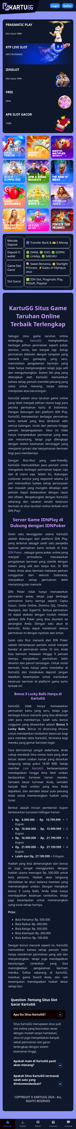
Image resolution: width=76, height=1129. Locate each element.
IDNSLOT (12, 69)
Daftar (67, 5)
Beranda (8, 1123)
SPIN (8, 101)
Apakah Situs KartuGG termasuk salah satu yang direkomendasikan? (38, 1080)
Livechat (68, 1123)
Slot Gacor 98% (14, 33)
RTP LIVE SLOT (16, 47)
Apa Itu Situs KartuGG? (38, 1015)
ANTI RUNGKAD (14, 54)
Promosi (53, 1123)
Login (55, 5)
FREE (9, 92)
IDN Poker (15, 552)
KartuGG (35, 340)
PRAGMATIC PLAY (19, 24)
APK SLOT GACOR (19, 114)
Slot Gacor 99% (14, 78)
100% (9, 123)
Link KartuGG (33, 768)
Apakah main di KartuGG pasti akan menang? (38, 1063)
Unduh (23, 1123)
